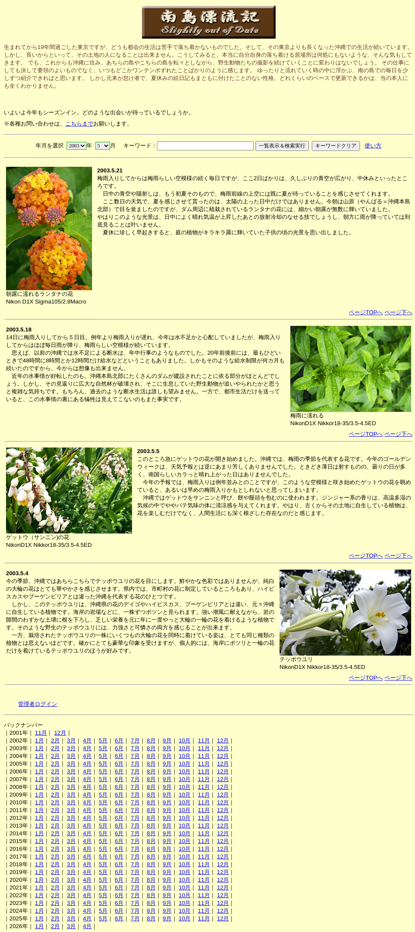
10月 (184, 740)
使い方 (373, 145)
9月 (167, 740)
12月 (60, 733)
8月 (151, 740)
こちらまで (79, 123)
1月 (39, 740)
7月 (135, 740)
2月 (55, 740)
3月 (71, 740)
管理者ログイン (37, 704)
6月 (119, 740)
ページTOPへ (366, 312)
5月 (103, 740)
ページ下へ (398, 312)
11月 (41, 733)
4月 (87, 740)
